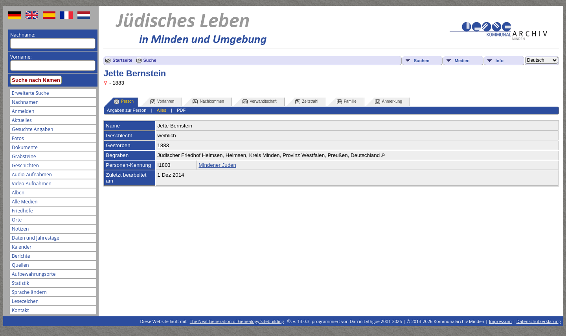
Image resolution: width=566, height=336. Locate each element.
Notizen (20, 228)
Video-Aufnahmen (31, 183)
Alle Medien (25, 201)
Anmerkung (388, 102)
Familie (347, 102)
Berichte (21, 256)
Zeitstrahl (306, 102)
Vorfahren (162, 102)
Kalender (21, 247)
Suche (149, 60)
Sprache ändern (29, 292)
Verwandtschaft (259, 102)
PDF (181, 110)
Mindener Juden (217, 165)
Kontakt (20, 310)
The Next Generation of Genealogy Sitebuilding (237, 321)
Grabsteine (24, 156)
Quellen (20, 265)
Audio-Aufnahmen (32, 174)
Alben (18, 192)
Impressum (500, 321)
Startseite (122, 60)
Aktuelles (22, 120)
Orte (17, 219)
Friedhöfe (22, 210)
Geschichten (25, 165)
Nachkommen (208, 102)
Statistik (20, 283)
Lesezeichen (25, 301)
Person (124, 102)
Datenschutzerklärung (538, 321)
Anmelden (23, 111)
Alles (161, 110)
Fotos (18, 138)
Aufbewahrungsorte (33, 274)
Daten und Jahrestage (35, 237)
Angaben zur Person (126, 110)
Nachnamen (25, 102)
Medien (462, 60)
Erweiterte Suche (30, 93)
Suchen (422, 60)
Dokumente (25, 147)
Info (500, 60)
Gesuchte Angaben (32, 129)
